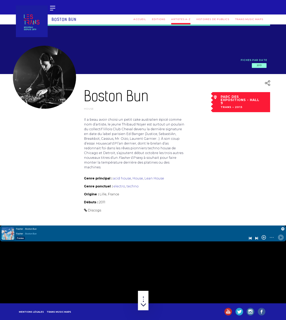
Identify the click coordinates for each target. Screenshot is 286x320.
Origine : (91, 194)
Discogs (94, 210)
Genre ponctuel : (98, 186)
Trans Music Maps (249, 19)
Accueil (139, 19)
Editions (158, 19)
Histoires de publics (212, 19)
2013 (259, 65)
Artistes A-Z (180, 19)
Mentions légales (31, 311)
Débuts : (91, 202)
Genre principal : (98, 178)
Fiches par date (254, 60)
